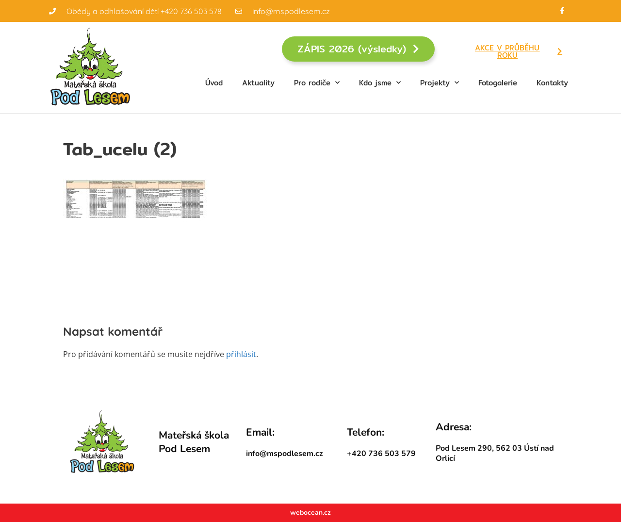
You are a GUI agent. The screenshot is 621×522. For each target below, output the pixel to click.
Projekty (439, 82)
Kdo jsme (380, 82)
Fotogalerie (497, 82)
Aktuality (258, 82)
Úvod (214, 82)
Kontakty (552, 82)
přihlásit (241, 354)
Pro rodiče (317, 82)
